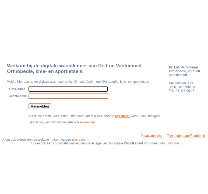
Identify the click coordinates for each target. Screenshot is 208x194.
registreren (123, 116)
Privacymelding (152, 136)
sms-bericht (80, 139)
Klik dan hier (86, 122)
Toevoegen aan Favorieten (186, 136)
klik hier (173, 143)
